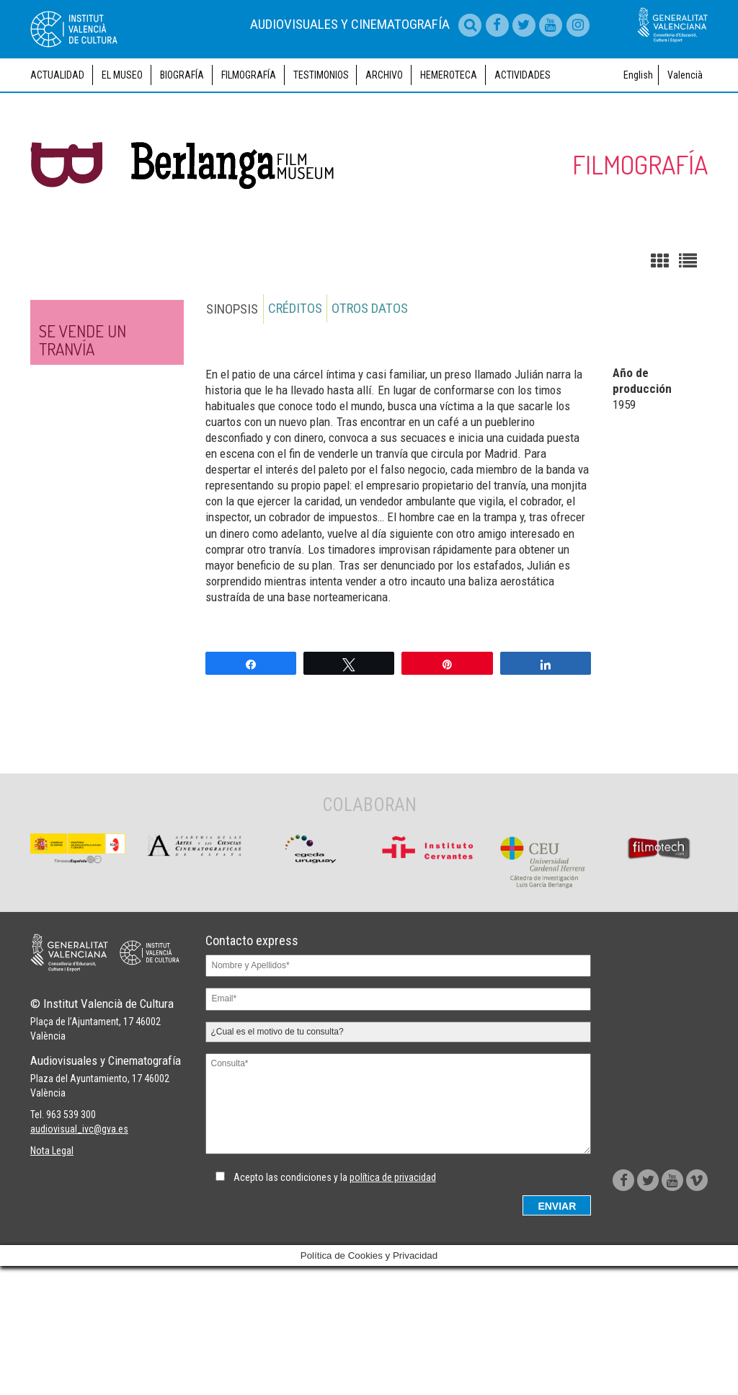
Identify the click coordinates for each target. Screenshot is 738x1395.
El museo (122, 139)
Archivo (384, 139)
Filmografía (248, 139)
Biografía (182, 139)
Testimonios (321, 139)
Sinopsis (231, 373)
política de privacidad (393, 1241)
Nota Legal (52, 1284)
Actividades (522, 139)
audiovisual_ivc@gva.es (79, 1263)
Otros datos (370, 373)
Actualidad (57, 139)
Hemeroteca (448, 139)
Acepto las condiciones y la (335, 1241)
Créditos (295, 373)
